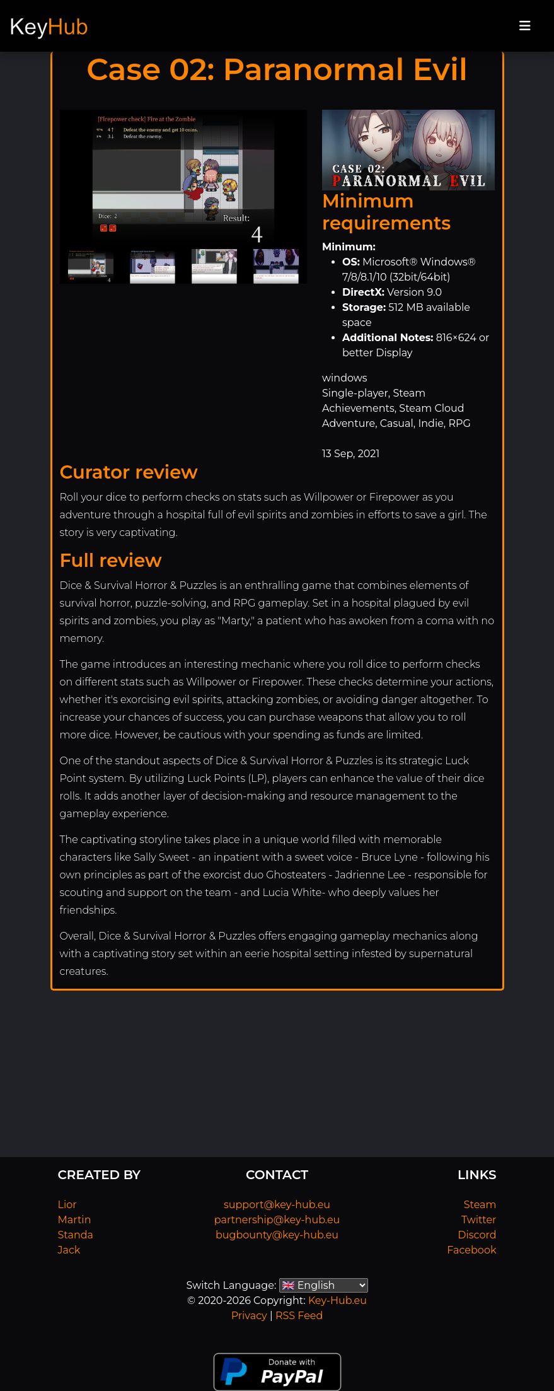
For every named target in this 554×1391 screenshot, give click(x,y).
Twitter (478, 1220)
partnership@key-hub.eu (277, 1220)
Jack (69, 1250)
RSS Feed (299, 1316)
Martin (74, 1220)
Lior (67, 1205)
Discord (477, 1235)
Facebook (471, 1250)
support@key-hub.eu (277, 1205)
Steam (480, 1205)
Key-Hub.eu (337, 1301)
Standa (76, 1235)
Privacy (249, 1316)
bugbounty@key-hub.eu (277, 1235)
